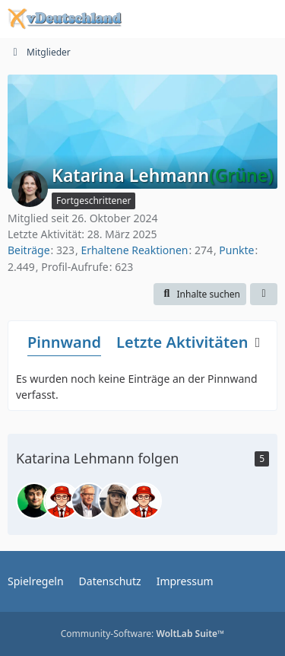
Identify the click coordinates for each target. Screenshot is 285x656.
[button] (200, 294)
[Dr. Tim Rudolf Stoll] (89, 500)
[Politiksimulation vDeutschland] (65, 19)
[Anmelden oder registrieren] (227, 19)
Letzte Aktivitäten (182, 342)
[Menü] (265, 19)
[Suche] (189, 19)
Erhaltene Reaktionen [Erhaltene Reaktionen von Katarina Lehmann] (134, 250)
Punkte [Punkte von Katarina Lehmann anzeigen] (236, 250)
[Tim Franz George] (61, 500)
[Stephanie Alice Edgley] (116, 500)
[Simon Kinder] (143, 500)
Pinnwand (64, 342)
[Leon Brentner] (34, 500)
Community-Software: (143, 633)
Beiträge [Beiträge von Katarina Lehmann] (29, 250)
